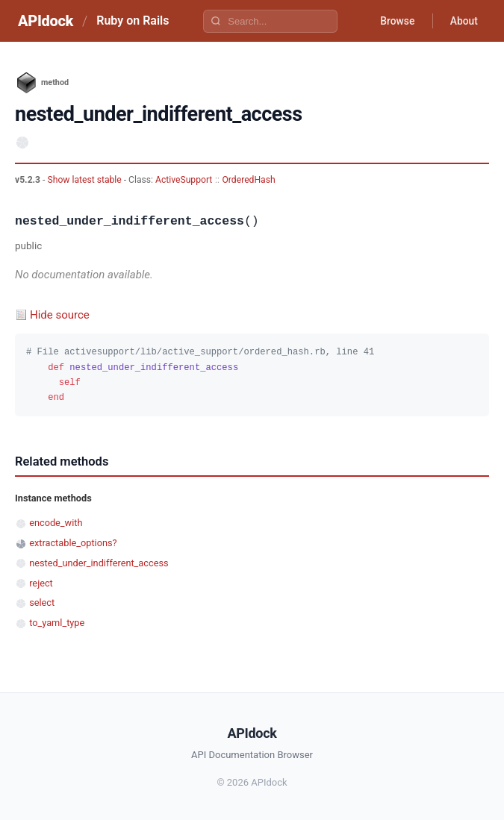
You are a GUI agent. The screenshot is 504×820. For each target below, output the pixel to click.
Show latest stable (85, 180)
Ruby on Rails (132, 20)
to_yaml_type (56, 622)
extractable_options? (72, 542)
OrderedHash (249, 180)
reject (41, 583)
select (42, 602)
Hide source (60, 315)
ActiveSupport (183, 180)
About (463, 21)
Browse (395, 21)
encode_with (55, 522)
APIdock (45, 21)
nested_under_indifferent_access (98, 563)
